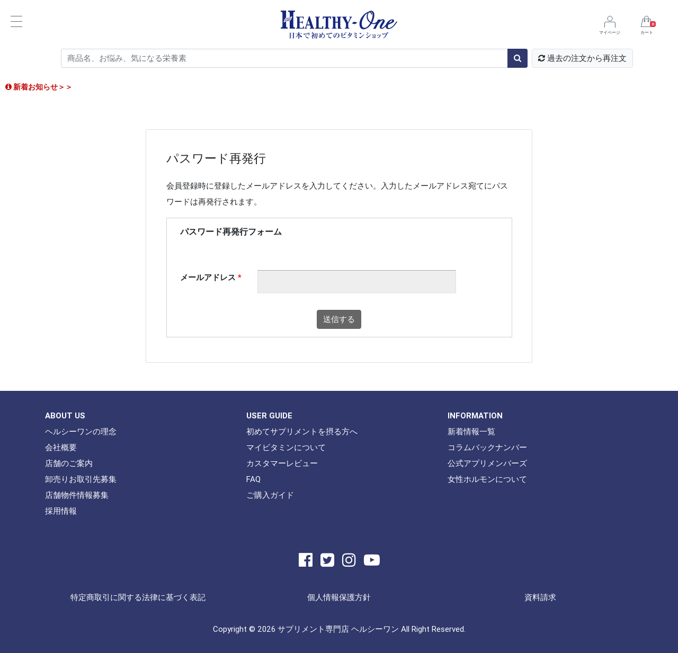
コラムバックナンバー (487, 447)
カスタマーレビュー (282, 463)
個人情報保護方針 (339, 597)
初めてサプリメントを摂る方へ (302, 431)
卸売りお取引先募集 (81, 479)
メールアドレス (211, 277)
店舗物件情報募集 (77, 495)
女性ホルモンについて (487, 479)
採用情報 (61, 511)
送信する (339, 319)
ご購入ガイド (270, 495)
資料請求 (540, 597)
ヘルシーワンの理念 (81, 431)
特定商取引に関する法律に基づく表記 (138, 597)
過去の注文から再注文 (582, 58)
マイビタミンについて (286, 447)
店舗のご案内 (69, 463)
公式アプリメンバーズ (487, 463)
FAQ (253, 479)
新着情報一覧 (471, 431)
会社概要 (61, 447)
